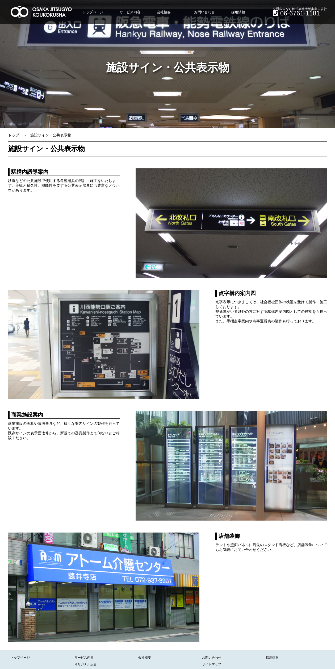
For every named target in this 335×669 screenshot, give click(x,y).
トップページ (92, 12)
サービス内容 (130, 12)
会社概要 (164, 12)
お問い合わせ (204, 12)
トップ (13, 135)
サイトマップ (211, 664)
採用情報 (238, 12)
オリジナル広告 (85, 664)
